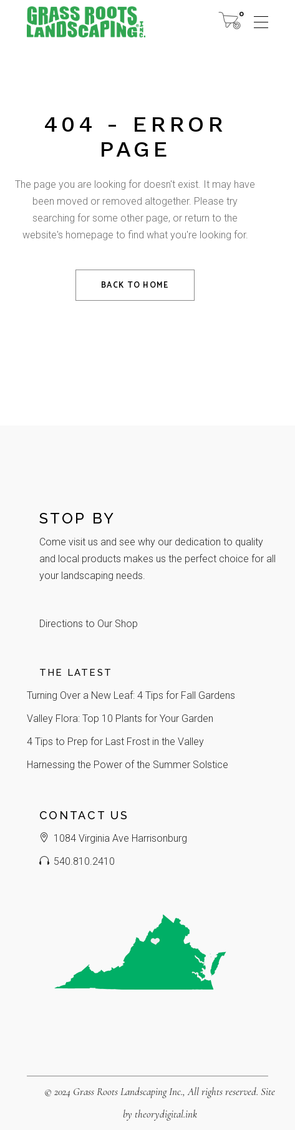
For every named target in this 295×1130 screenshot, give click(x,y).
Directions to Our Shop (88, 624)
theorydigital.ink (166, 1114)
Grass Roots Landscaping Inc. (128, 1091)
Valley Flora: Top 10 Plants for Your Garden (120, 718)
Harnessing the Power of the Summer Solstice (127, 765)
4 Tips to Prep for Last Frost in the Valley (115, 742)
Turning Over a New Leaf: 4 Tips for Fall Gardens (131, 695)
